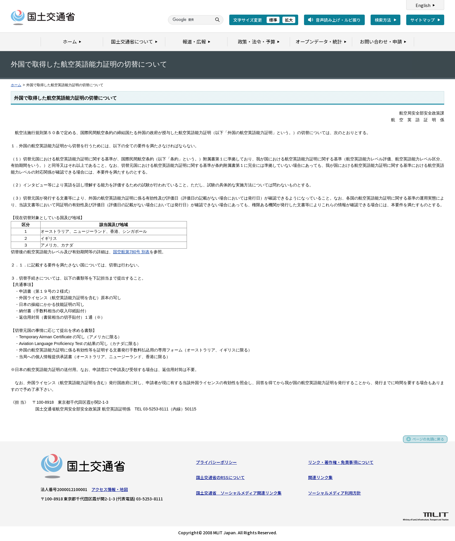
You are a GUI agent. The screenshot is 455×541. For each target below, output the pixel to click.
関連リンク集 (320, 478)
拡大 (289, 20)
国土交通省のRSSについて (220, 478)
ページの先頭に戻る (426, 442)
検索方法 (383, 20)
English (423, 5)
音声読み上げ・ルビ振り (338, 20)
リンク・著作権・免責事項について (341, 463)
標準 (273, 20)
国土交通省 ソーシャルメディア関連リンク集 (239, 494)
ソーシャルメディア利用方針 (334, 494)
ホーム (16, 85)
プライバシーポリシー (216, 463)
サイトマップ (422, 20)
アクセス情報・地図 (109, 490)
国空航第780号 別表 (131, 251)
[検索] (189, 19)
